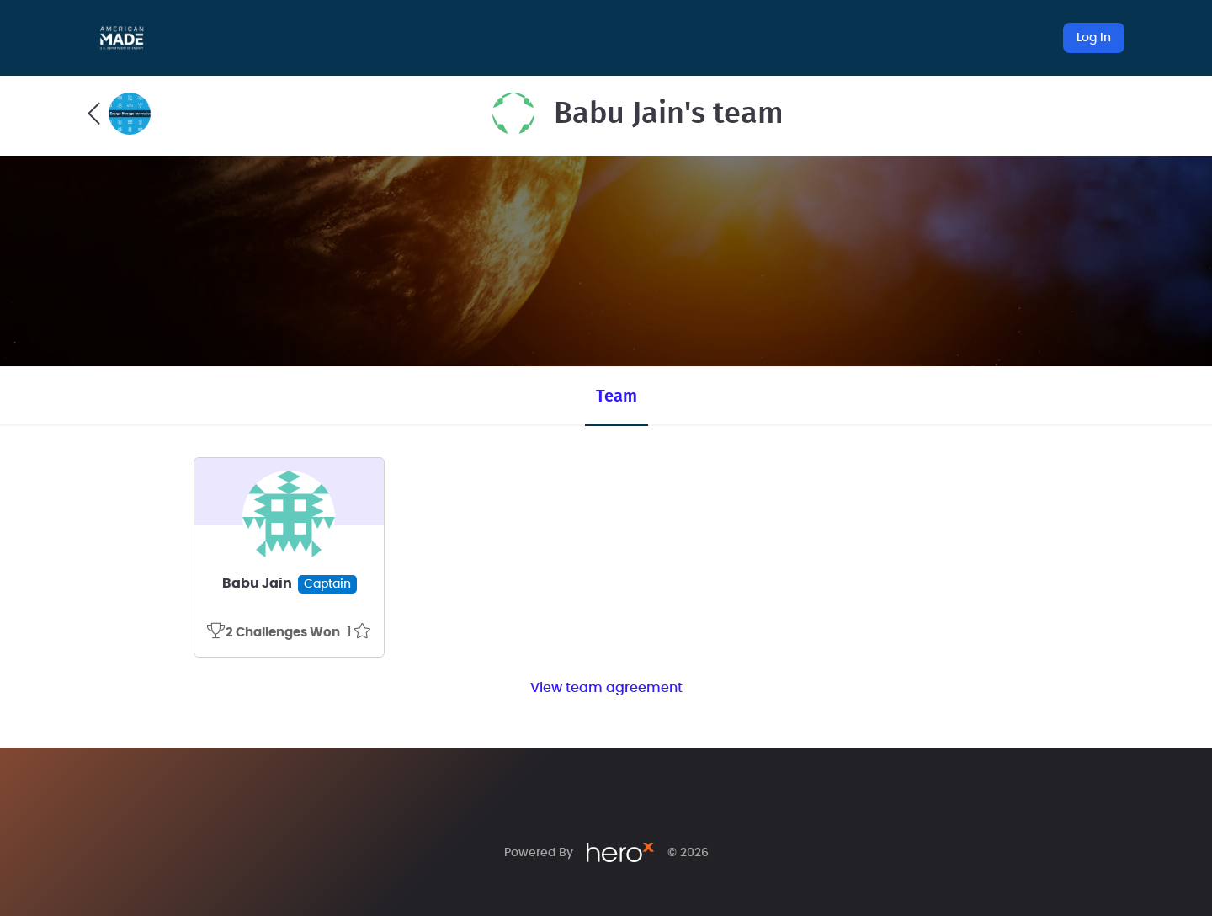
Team (616, 396)
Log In (1093, 38)
